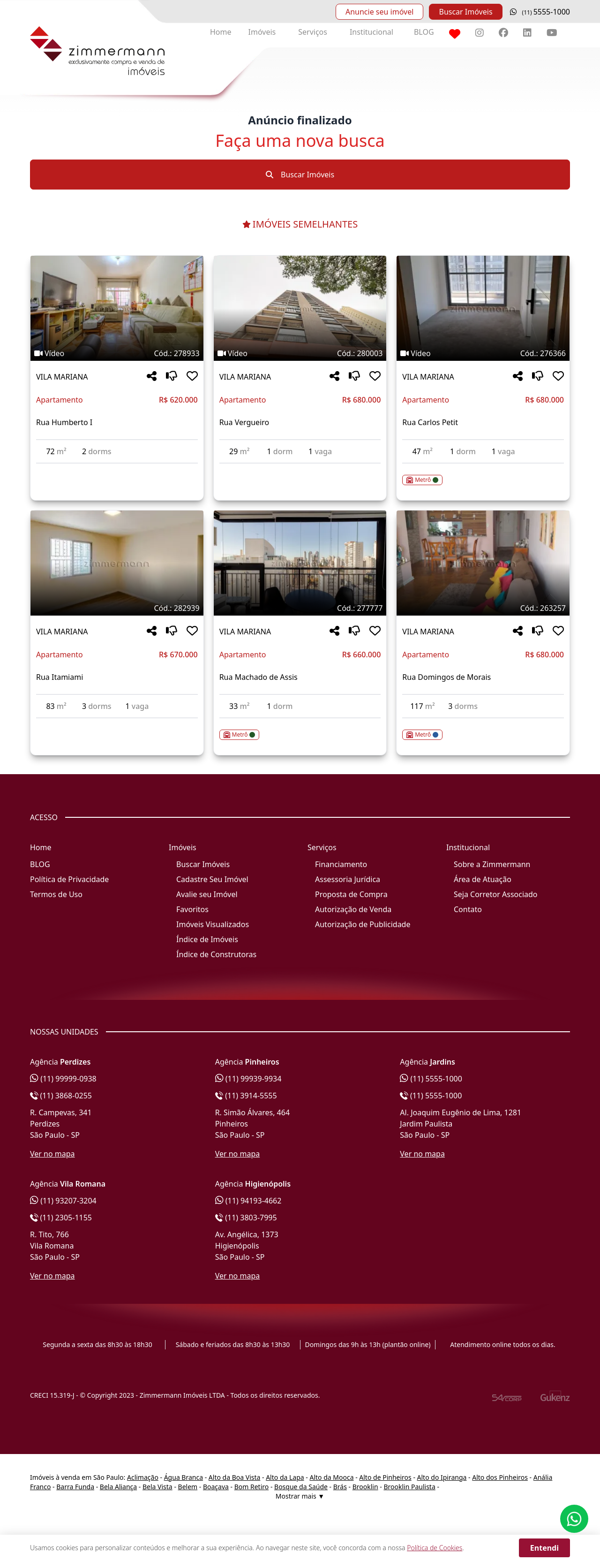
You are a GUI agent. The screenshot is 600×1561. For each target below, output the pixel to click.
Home (221, 32)
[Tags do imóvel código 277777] (300, 608)
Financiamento (341, 864)
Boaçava (216, 1486)
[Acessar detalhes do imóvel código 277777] (300, 729)
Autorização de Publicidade (362, 924)
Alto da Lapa (285, 1477)
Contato (468, 909)
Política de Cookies (434, 1547)
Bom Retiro (251, 1486)
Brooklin (365, 1486)
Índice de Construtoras (216, 954)
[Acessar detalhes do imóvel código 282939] (117, 724)
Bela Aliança (118, 1486)
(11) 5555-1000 (431, 1079)
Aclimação (142, 1477)
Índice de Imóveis (207, 939)
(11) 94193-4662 (248, 1200)
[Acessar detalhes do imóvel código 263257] (483, 729)
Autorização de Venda (353, 909)
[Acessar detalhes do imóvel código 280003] (300, 469)
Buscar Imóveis (465, 12)
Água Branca (183, 1477)
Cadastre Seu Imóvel (212, 879)
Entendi (544, 1548)
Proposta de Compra (351, 894)
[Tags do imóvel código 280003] (300, 353)
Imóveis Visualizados (212, 924)
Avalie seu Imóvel (207, 894)
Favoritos (192, 909)
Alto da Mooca (331, 1477)
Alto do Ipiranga (442, 1477)
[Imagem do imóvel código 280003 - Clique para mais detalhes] (300, 308)
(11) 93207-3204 (63, 1200)
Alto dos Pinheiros (500, 1477)
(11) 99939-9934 (248, 1079)
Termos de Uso (56, 894)
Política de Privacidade (69, 879)
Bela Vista (157, 1486)
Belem (188, 1486)
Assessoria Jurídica (347, 879)
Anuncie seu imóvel (379, 12)
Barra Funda (75, 1486)
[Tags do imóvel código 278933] (116, 353)
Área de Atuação (482, 879)
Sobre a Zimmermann (492, 864)
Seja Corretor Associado (496, 894)
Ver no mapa (52, 1154)
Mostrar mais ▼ (300, 1496)
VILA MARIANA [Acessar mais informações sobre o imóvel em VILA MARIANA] (62, 377)
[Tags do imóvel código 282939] (116, 608)
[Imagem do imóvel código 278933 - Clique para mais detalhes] (116, 308)
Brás (340, 1486)
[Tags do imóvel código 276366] (483, 353)
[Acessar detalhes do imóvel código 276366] (483, 474)
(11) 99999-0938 (63, 1079)
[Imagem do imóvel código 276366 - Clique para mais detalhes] (483, 308)
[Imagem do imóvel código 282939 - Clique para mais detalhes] (116, 563)
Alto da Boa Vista (235, 1477)
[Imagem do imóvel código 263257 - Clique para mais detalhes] (483, 563)
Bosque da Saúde (301, 1486)
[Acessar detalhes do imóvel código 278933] (117, 469)
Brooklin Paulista (409, 1486)
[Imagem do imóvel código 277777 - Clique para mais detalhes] (300, 563)
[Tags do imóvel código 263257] (483, 608)
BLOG (424, 32)
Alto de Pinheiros (385, 1477)
